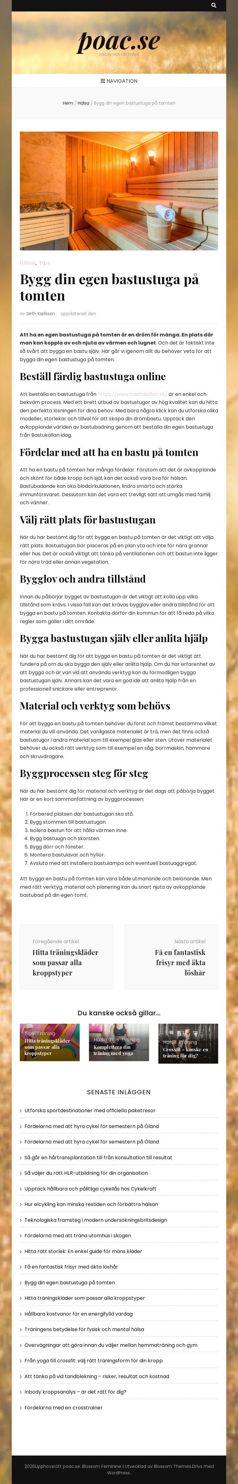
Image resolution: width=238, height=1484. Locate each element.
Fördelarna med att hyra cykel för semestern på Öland (91, 1126)
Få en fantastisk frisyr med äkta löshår (71, 1266)
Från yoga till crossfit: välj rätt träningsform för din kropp (93, 1360)
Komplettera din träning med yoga (113, 1050)
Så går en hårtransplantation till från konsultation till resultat (98, 1157)
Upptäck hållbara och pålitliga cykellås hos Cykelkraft (90, 1188)
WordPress (118, 1473)
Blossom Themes (172, 1466)
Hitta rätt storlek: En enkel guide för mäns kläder (83, 1251)
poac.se (119, 38)
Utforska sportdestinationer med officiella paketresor (90, 1110)
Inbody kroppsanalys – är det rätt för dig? (75, 1391)
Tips (45, 263)
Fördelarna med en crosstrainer (63, 1407)
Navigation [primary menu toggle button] (119, 81)
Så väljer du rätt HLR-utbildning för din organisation (86, 1173)
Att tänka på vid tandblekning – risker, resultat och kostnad (96, 1376)
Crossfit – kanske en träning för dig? (185, 1052)
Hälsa (28, 263)
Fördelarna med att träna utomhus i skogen (77, 1235)
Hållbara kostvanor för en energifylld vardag (78, 1313)
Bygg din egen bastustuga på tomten (69, 1282)
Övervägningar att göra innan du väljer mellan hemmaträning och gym (110, 1345)
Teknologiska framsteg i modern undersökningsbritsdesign (95, 1220)
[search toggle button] (213, 6)
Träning (46, 1033)
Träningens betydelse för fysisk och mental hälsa (84, 1329)
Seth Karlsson (40, 313)
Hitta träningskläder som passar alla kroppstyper (47, 1047)
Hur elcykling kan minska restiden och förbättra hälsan (91, 1204)
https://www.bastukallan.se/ (132, 394)
